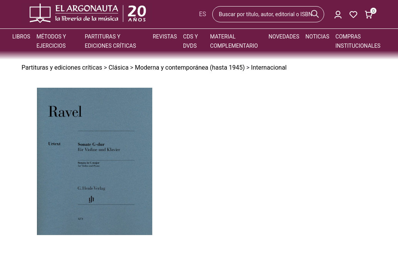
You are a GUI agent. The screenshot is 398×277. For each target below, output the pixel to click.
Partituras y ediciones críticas (62, 67)
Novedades (283, 36)
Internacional (269, 67)
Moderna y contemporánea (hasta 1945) (190, 67)
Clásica (118, 67)
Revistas (165, 36)
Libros (21, 36)
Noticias (317, 36)
